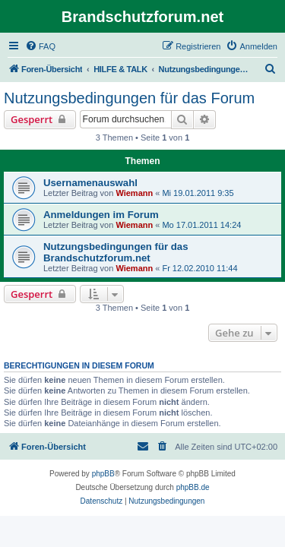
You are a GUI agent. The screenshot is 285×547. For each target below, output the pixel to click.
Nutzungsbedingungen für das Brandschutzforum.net (115, 252)
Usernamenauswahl (90, 182)
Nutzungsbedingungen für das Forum (129, 98)
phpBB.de (193, 487)
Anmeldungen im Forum (101, 214)
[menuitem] (40, 46)
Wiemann (134, 193)
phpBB (103, 474)
